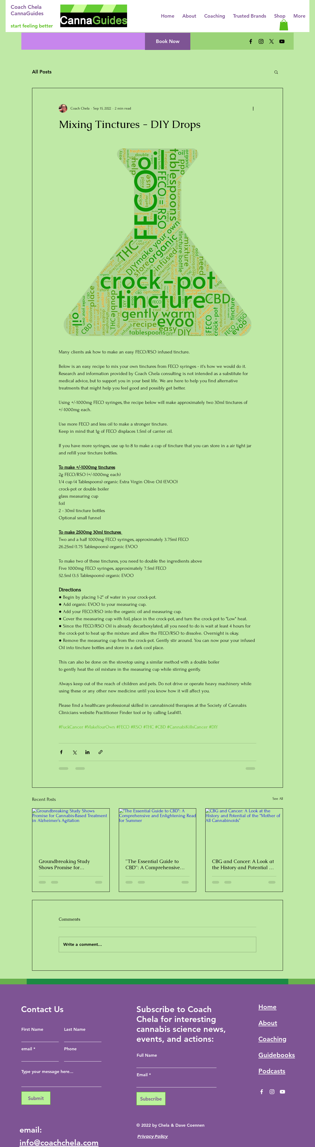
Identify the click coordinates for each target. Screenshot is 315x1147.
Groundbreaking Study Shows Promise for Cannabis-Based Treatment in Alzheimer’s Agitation (70, 864)
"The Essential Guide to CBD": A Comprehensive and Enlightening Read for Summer (155, 864)
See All (278, 799)
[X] (271, 41)
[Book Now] (167, 41)
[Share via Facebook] (61, 752)
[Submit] (35, 1098)
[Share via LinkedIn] (87, 752)
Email (142, 1075)
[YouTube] (282, 41)
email (26, 1049)
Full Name (147, 1055)
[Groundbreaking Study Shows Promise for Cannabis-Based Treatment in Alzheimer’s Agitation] (70, 830)
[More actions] (253, 108)
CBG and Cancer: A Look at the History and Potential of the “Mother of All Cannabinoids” (243, 864)
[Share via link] (100, 752)
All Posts (42, 72)
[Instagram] (261, 41)
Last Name (74, 1029)
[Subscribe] (151, 1098)
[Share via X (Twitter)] (74, 752)
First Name (32, 1029)
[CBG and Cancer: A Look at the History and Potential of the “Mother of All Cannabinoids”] (244, 830)
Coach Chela (26, 7)
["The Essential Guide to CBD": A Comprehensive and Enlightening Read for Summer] (157, 830)
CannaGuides (27, 13)
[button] (283, 24)
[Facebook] (250, 41)
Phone (70, 1049)
